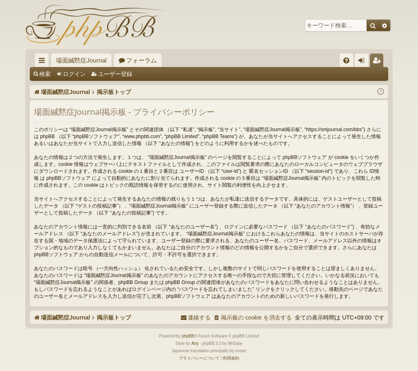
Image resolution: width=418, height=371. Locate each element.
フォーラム (141, 60)
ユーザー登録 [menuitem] (378, 62)
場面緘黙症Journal (81, 60)
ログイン (74, 74)
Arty (195, 343)
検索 (45, 74)
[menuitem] (346, 60)
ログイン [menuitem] (363, 62)
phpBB (188, 336)
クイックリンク (43, 62)
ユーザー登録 (115, 74)
